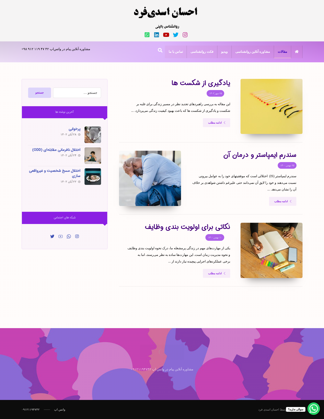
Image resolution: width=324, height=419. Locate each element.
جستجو (39, 92)
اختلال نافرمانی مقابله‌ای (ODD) (56, 150)
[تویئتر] (175, 34)
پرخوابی (74, 129)
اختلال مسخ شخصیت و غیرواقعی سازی (54, 173)
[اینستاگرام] (185, 34)
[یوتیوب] (166, 34)
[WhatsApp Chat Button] (313, 408)
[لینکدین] (156, 34)
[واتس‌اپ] (147, 34)
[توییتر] (52, 236)
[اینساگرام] (77, 236)
